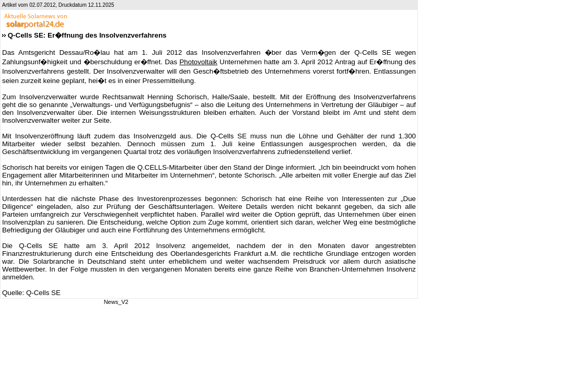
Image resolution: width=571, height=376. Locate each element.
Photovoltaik (198, 62)
